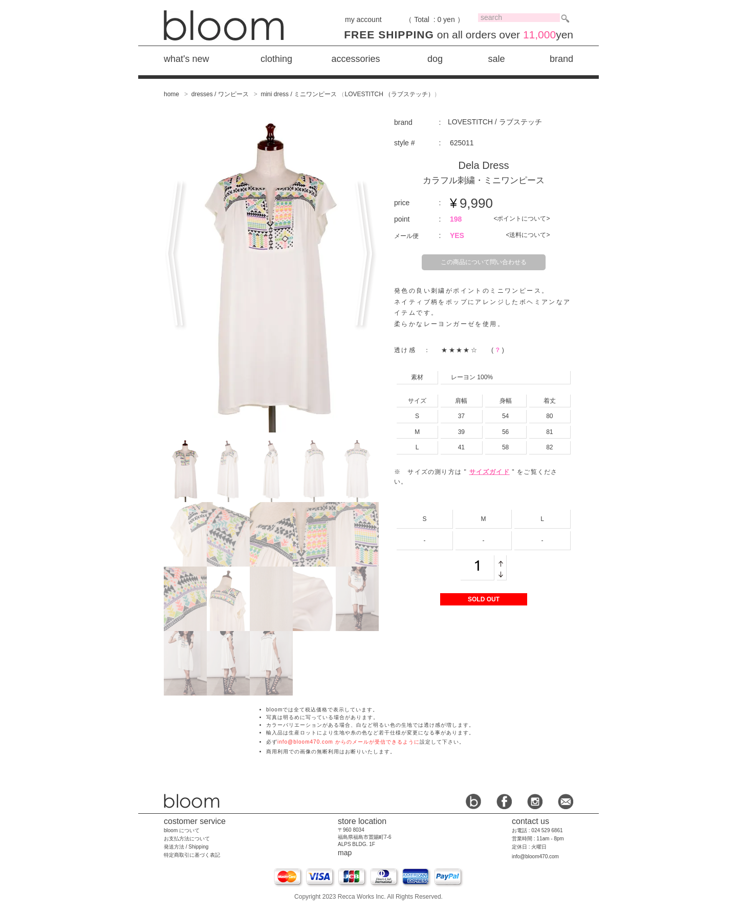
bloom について (182, 830)
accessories (355, 59)
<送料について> (528, 234)
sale (496, 59)
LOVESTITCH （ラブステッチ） (389, 94)
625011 (462, 143)
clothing (276, 59)
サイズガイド (489, 471)
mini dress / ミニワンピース (299, 94)
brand (561, 59)
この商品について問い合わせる (484, 262)
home (171, 94)
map (345, 853)
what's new (186, 59)
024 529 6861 (546, 830)
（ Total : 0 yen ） (434, 19)
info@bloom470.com (535, 856)
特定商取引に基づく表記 (192, 855)
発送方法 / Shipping (186, 847)
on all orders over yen (458, 34)
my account (363, 19)
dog (435, 59)
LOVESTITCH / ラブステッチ (495, 122)
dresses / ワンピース (220, 94)
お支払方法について (187, 838)
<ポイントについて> (521, 218)
